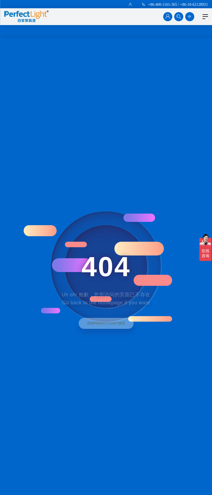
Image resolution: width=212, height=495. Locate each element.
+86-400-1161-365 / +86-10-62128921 (178, 4)
